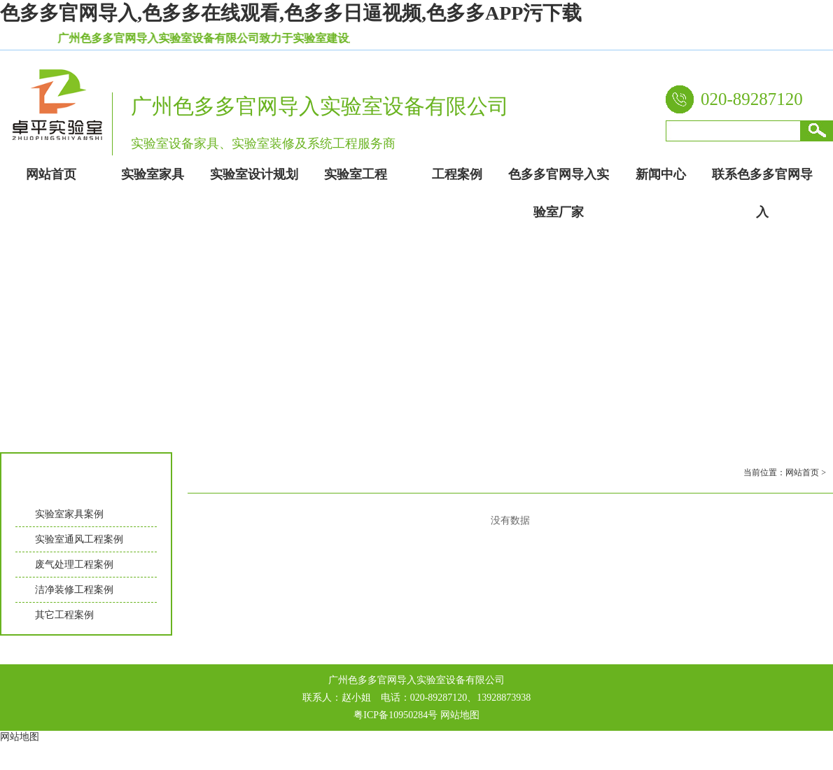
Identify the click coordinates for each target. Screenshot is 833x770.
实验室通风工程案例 (79, 539)
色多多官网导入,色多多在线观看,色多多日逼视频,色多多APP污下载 (291, 13)
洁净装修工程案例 (74, 589)
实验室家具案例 (69, 514)
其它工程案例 (64, 615)
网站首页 (802, 472)
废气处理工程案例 (74, 564)
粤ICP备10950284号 (396, 715)
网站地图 (459, 715)
